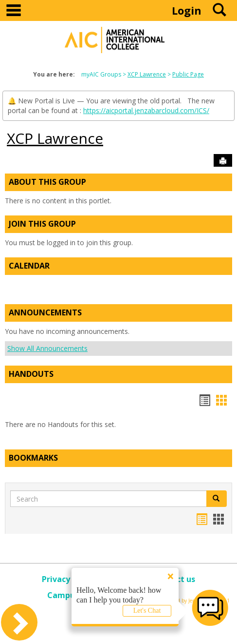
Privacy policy (68, 579)
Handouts (31, 374)
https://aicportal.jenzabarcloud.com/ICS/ (146, 110)
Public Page (188, 74)
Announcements (45, 312)
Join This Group (42, 223)
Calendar (29, 265)
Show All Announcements (47, 348)
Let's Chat (147, 610)
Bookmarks (33, 457)
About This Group (47, 181)
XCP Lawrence (147, 74)
